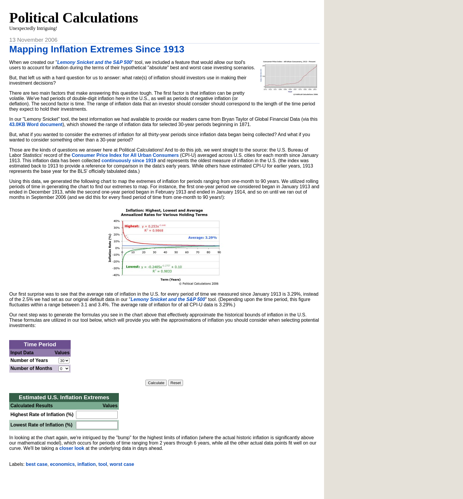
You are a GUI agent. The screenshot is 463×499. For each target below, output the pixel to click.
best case (36, 464)
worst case (122, 464)
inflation (86, 464)
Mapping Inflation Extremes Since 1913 (96, 49)
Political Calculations (73, 17)
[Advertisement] (164, 481)
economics (62, 464)
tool (102, 464)
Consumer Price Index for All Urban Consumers (125, 155)
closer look (71, 448)
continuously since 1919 (128, 160)
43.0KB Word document (35, 124)
